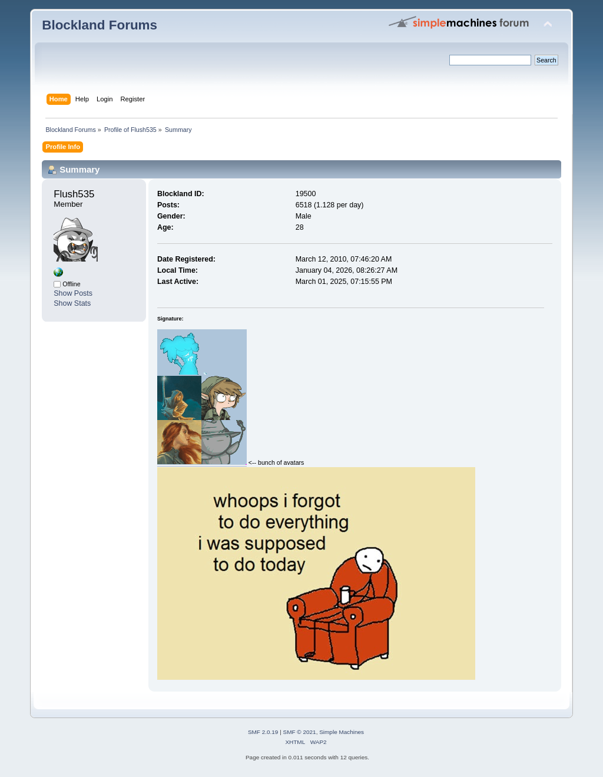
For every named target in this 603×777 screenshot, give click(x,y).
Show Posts (73, 293)
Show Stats (72, 303)
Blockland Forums (99, 25)
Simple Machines (341, 732)
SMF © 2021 (299, 732)
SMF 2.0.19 (263, 732)
